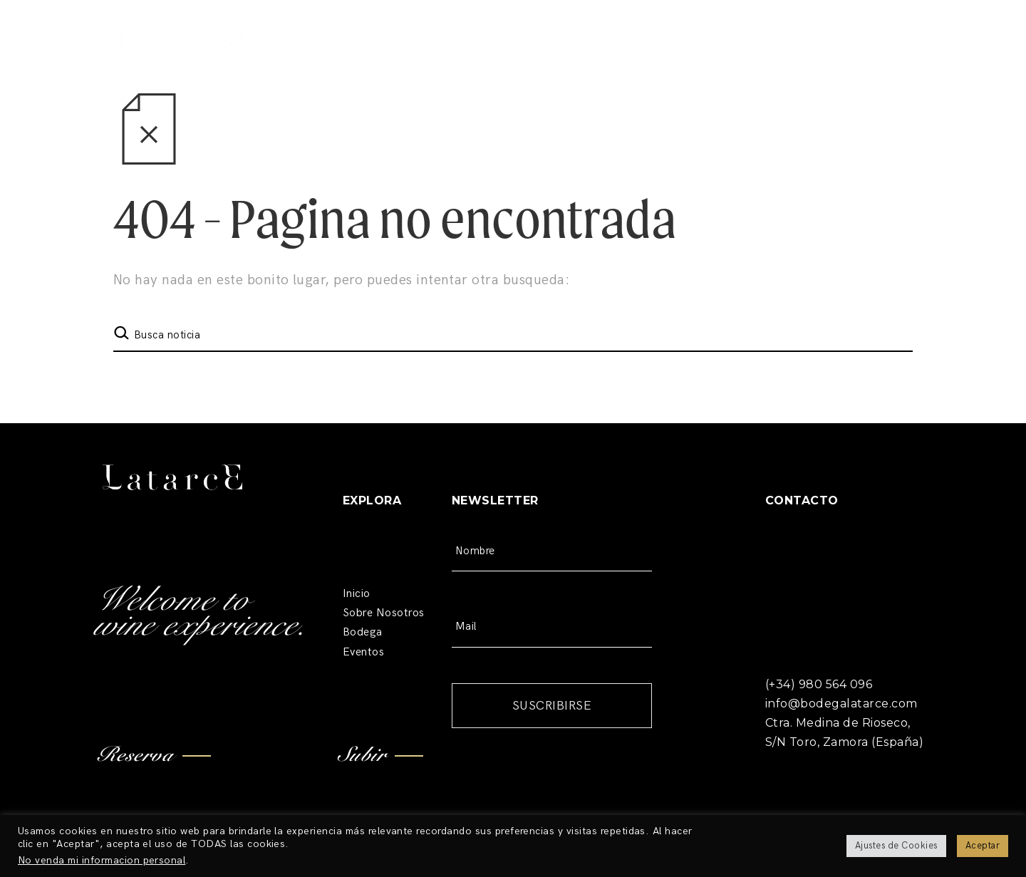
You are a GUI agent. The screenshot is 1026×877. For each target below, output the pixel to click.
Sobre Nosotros (384, 613)
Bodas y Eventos (641, 64)
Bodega (421, 64)
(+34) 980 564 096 (849, 25)
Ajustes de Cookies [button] (896, 845)
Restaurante (518, 64)
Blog (683, 25)
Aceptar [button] (982, 845)
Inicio (356, 594)
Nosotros (335, 64)
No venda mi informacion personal (101, 860)
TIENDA (879, 64)
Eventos (363, 652)
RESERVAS (778, 64)
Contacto (746, 25)
